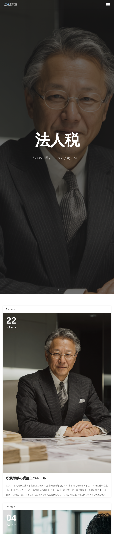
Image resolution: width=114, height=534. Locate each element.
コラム (13, 309)
